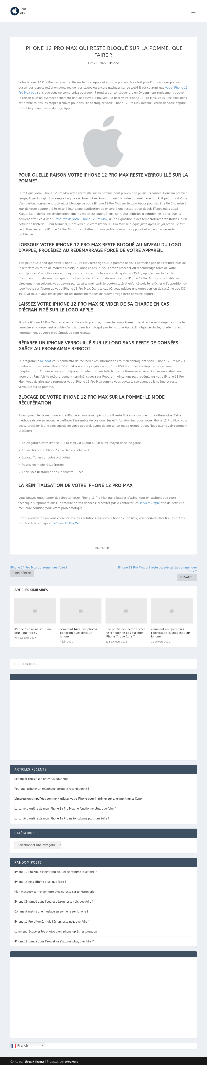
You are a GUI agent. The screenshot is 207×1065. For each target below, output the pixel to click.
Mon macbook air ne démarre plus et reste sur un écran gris (54, 885)
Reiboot (46, 354)
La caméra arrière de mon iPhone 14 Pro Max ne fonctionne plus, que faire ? (65, 802)
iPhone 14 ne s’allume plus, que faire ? (40, 875)
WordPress (71, 1055)
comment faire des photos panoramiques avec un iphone (78, 626)
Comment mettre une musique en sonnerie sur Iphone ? (51, 905)
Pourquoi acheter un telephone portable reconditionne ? (51, 782)
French (20, 1039)
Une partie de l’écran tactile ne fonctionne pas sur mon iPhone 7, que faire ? (126, 626)
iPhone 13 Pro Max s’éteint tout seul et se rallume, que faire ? (55, 865)
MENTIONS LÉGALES (144, 1060)
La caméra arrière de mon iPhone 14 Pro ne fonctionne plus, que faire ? (61, 812)
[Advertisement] (103, 716)
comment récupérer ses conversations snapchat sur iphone (170, 626)
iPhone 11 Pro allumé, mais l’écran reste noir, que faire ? (52, 915)
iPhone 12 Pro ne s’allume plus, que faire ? (33, 624)
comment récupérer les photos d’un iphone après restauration (55, 925)
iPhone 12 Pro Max (67, 517)
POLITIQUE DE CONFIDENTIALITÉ (107, 1060)
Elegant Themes (34, 1055)
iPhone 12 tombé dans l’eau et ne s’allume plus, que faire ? (54, 935)
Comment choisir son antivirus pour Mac (41, 772)
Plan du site (168, 1060)
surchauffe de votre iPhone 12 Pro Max (79, 212)
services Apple (150, 496)
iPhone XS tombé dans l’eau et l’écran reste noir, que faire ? (53, 895)
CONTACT (33, 1060)
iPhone (114, 56)
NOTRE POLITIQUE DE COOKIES (62, 1060)
